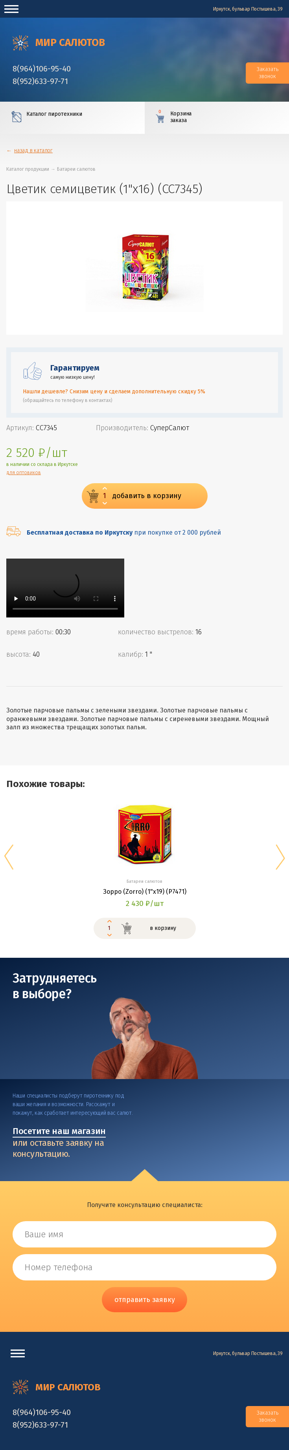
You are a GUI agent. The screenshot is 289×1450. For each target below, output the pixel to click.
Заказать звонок (267, 73)
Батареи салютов (76, 169)
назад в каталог (33, 150)
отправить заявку (144, 1299)
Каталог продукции (27, 169)
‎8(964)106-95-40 (42, 68)
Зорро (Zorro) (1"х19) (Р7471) (144, 891)
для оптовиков (23, 472)
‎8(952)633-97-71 (40, 81)
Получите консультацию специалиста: (144, 1205)
